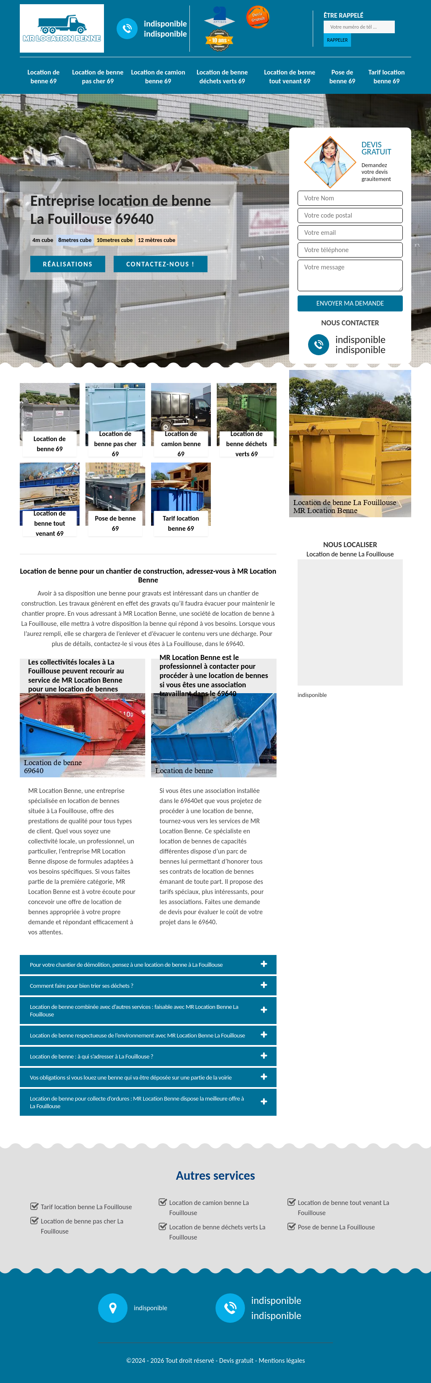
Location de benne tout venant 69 (289, 76)
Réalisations (68, 264)
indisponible (165, 24)
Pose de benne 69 (343, 76)
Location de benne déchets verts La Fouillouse (217, 1232)
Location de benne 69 (43, 76)
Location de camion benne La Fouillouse (209, 1208)
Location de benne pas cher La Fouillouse (82, 1226)
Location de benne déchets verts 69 (222, 76)
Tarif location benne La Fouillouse (86, 1207)
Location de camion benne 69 (158, 76)
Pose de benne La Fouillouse (336, 1227)
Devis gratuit (236, 1360)
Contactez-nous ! (160, 264)
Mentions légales (282, 1360)
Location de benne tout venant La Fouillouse (343, 1208)
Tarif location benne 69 (386, 76)
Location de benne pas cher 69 (98, 76)
